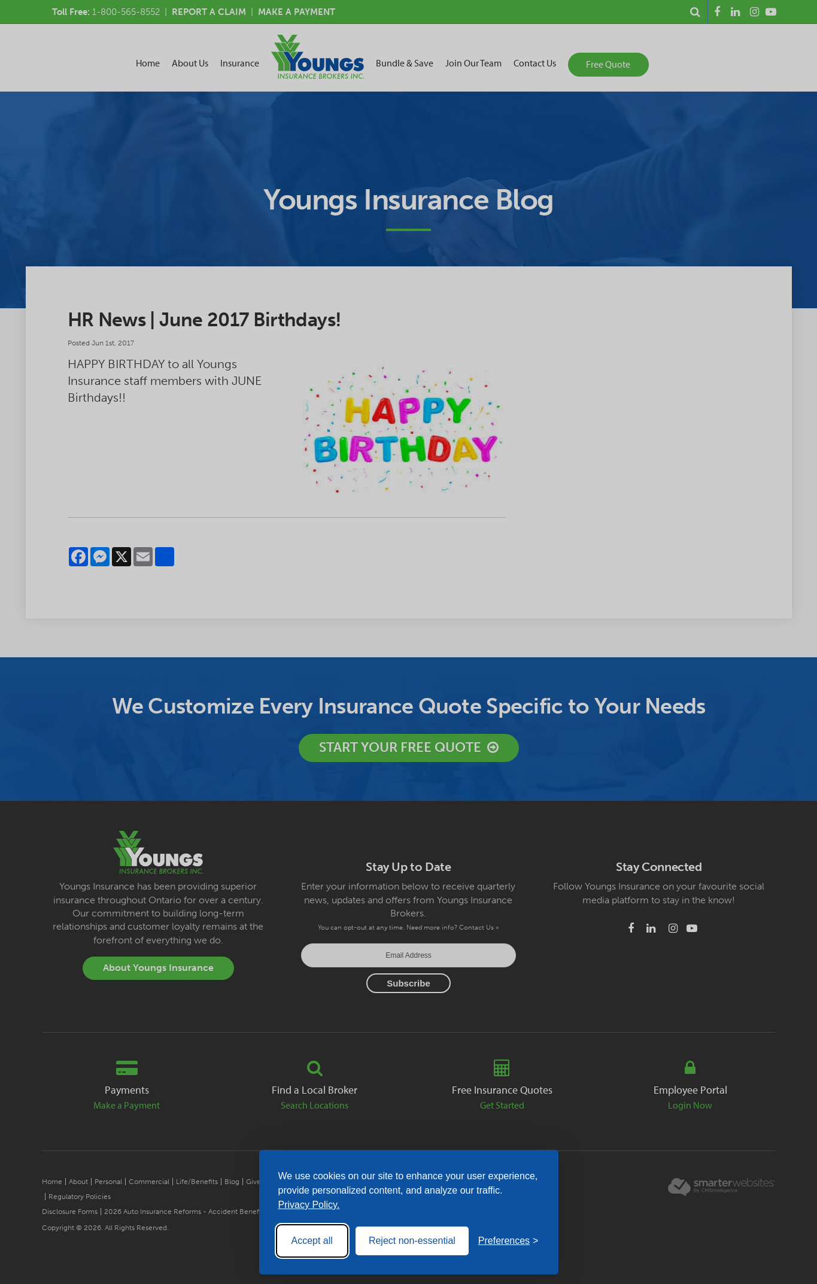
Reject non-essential (412, 1241)
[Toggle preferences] (508, 1241)
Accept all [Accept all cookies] (312, 1241)
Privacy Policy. (309, 1205)
